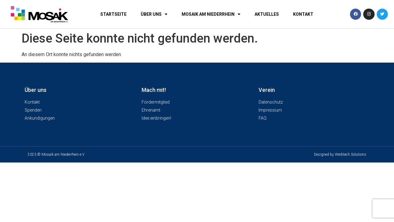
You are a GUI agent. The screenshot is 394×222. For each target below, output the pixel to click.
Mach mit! (154, 90)
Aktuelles (267, 14)
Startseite (113, 14)
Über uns (154, 14)
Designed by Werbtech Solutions (340, 154)
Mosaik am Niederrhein (211, 14)
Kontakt (303, 14)
